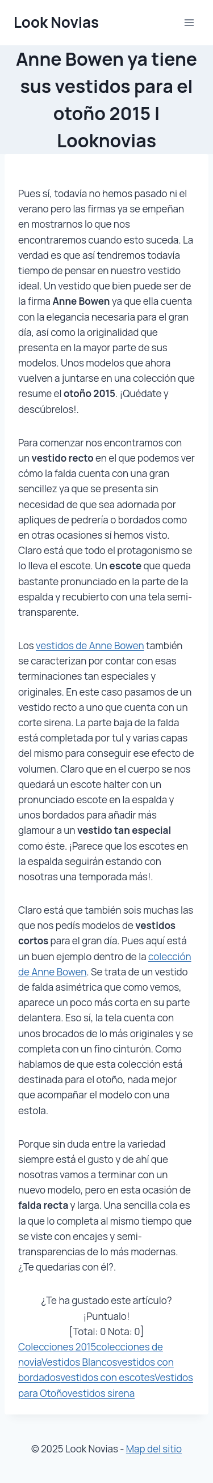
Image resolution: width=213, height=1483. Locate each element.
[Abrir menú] (188, 22)
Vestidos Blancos (79, 1362)
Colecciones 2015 (57, 1346)
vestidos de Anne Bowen (90, 645)
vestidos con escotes (107, 1377)
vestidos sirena (101, 1393)
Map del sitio (154, 1448)
